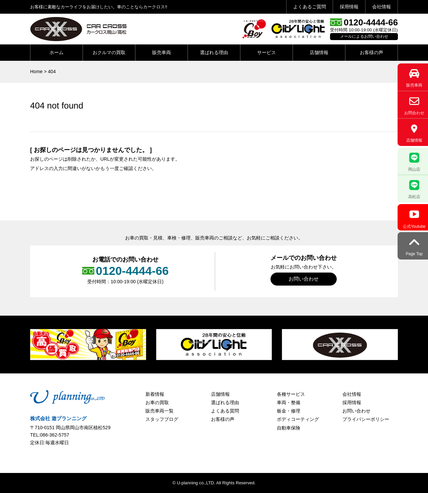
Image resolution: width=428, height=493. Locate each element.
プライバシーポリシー (365, 419)
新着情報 (154, 394)
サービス (266, 52)
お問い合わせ (304, 279)
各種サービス (291, 394)
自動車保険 (288, 428)
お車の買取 (157, 402)
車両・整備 (288, 402)
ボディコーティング (298, 419)
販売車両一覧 (159, 411)
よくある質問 (225, 411)
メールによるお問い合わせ (364, 36)
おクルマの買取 (109, 52)
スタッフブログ (161, 419)
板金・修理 (288, 411)
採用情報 (349, 6)
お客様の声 (371, 52)
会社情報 (381, 6)
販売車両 (161, 52)
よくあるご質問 (309, 6)
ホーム (56, 52)
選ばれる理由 (214, 52)
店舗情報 (319, 52)
